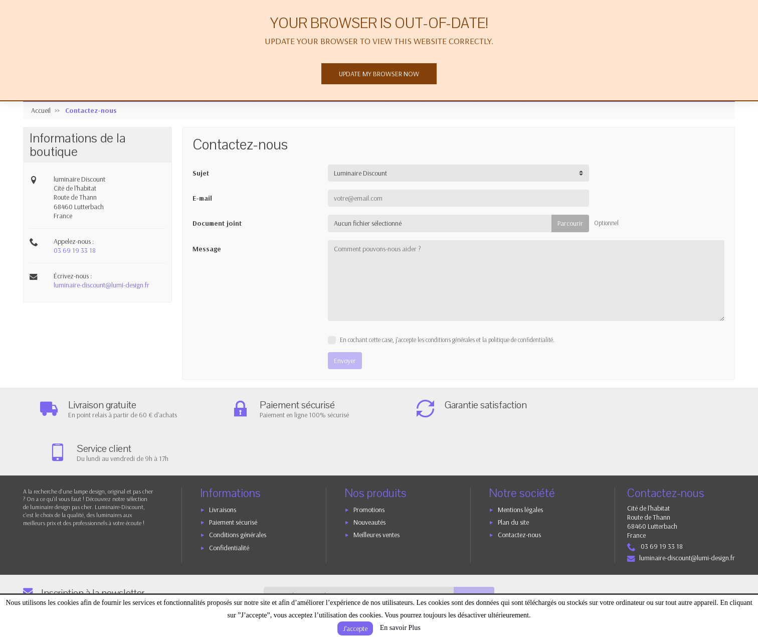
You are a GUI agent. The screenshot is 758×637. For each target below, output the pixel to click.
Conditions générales (237, 491)
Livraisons (222, 465)
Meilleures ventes (376, 491)
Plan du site (513, 478)
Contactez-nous (519, 491)
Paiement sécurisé (233, 478)
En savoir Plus (400, 627)
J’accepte (355, 628)
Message (207, 248)
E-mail (202, 198)
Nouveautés (369, 478)
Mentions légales (520, 465)
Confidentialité (229, 504)
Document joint (217, 223)
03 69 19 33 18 (75, 250)
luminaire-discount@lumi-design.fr (101, 284)
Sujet (201, 173)
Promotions (369, 465)
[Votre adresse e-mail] (359, 551)
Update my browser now (379, 73)
